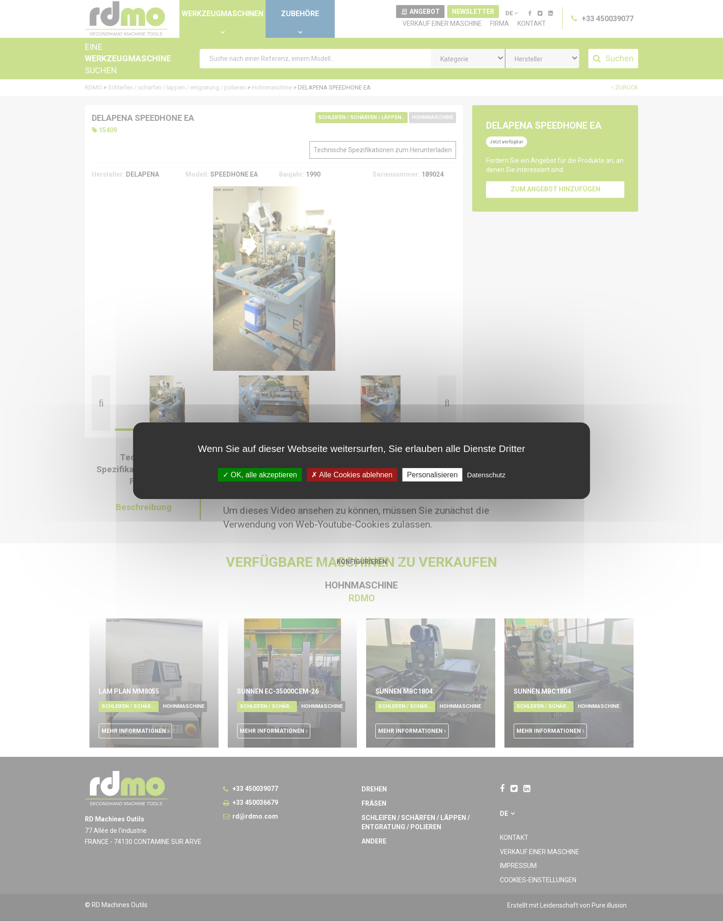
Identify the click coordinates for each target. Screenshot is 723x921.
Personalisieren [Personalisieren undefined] (432, 474)
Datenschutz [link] (486, 474)
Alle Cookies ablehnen (351, 474)
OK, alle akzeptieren (260, 474)
